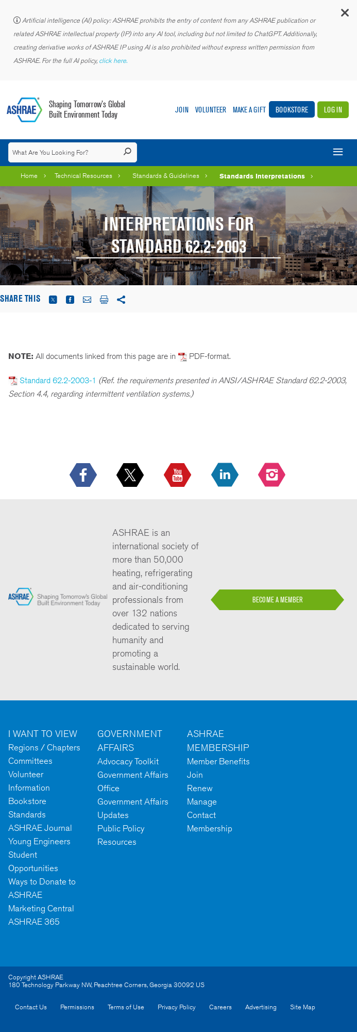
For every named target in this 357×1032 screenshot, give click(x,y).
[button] (344, 15)
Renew (200, 788)
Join (182, 109)
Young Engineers (39, 841)
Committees (30, 761)
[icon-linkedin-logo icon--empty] (226, 475)
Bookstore (292, 109)
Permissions (77, 1007)
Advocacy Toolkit (128, 761)
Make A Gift (249, 109)
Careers (220, 1007)
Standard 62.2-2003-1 (58, 380)
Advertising (261, 1007)
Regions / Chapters (44, 747)
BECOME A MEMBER (277, 599)
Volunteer (210, 109)
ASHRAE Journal (40, 828)
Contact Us (31, 1007)
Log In (333, 109)
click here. (114, 60)
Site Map (302, 1007)
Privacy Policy (177, 1007)
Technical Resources (83, 175)
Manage (202, 801)
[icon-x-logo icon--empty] (131, 475)
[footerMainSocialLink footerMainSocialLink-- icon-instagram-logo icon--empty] (273, 475)
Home (29, 175)
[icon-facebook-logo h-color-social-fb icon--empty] (84, 475)
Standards (27, 814)
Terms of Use (126, 1007)
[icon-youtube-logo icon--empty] (178, 475)
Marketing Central (41, 908)
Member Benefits (218, 761)
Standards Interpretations (262, 176)
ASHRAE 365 (34, 921)
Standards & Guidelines (165, 175)
